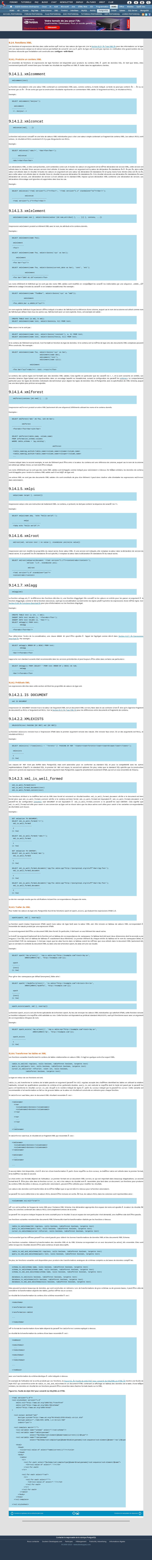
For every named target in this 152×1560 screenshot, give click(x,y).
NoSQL (93, 11)
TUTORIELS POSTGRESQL (91, 14)
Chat (54, 2)
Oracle (113, 11)
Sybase (122, 11)
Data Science (46, 11)
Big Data (34, 11)
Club (110, 2)
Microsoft (65, 7)
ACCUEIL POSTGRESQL (12, 14)
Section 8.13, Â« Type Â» (103, 47)
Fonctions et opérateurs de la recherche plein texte (27, 1526)
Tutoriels (26, 2)
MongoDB (144, 11)
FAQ (36, 2)
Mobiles (130, 7)
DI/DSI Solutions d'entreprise (27, 7)
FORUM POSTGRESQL (33, 14)
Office (121, 7)
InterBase (74, 11)
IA (50, 7)
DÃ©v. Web (82, 7)
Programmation (102, 7)
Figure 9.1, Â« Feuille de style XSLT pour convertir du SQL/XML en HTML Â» (94, 1394)
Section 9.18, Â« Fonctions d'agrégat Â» (25, 610)
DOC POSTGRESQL (71, 14)
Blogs (44, 2)
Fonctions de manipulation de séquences (127, 1526)
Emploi (79, 2)
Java (73, 7)
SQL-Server (132, 11)
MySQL (84, 11)
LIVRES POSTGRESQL (131, 14)
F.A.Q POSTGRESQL (53, 14)
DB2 (56, 11)
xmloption (38, 812)
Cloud (44, 7)
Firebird (64, 11)
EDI (91, 7)
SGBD (113, 7)
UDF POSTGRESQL (112, 14)
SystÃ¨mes (141, 7)
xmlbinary (124, 381)
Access (25, 11)
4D (18, 11)
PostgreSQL (103, 11)
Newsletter (66, 2)
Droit (102, 2)
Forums (13, 2)
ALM (56, 7)
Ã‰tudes (91, 2)
